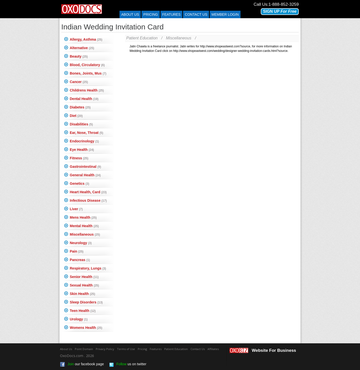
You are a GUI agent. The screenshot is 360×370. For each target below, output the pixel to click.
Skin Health (82, 294)
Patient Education (142, 38)
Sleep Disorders (86, 302)
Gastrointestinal (85, 167)
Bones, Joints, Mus (88, 73)
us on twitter (127, 364)
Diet (76, 116)
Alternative (82, 48)
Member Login (225, 14)
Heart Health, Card (88, 192)
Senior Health (84, 277)
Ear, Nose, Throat (86, 133)
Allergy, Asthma (86, 39)
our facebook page (82, 364)
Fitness (79, 158)
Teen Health (83, 311)
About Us (130, 14)
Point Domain (84, 349)
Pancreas (80, 260)
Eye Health (82, 150)
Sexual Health (84, 285)
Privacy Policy (105, 349)
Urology (79, 319)
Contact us (196, 14)
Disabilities (81, 124)
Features (171, 14)
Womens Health (86, 328)
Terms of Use (126, 349)
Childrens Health (87, 90)
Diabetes (80, 107)
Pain (77, 251)
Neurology (81, 243)
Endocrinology (84, 141)
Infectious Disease (88, 200)
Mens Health (83, 217)
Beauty (79, 56)
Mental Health (84, 226)
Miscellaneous (85, 234)
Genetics (79, 183)
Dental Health (84, 99)
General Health (85, 175)
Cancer (79, 82)
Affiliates (213, 349)
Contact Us (197, 349)
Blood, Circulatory (87, 65)
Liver (76, 209)
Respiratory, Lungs (88, 268)
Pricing (150, 14)
